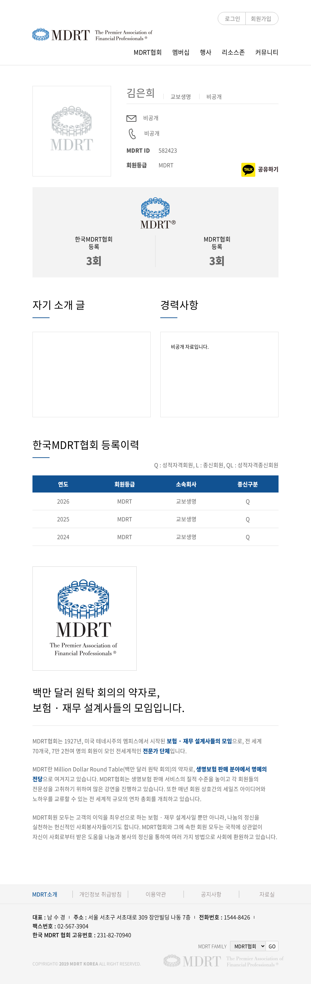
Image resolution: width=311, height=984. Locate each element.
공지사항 (211, 894)
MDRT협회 (148, 52)
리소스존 (233, 52)
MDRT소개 (44, 894)
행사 (206, 52)
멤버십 (181, 52)
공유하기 (260, 170)
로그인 (232, 18)
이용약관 (156, 894)
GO (272, 946)
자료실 (267, 894)
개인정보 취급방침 (100, 894)
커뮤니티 (267, 52)
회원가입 (261, 18)
